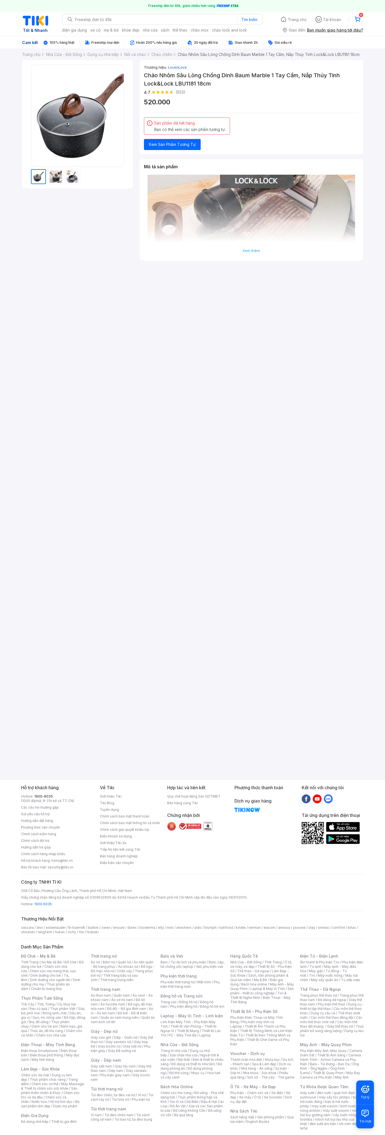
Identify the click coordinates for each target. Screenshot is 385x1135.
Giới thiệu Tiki (111, 796)
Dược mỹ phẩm (65, 1106)
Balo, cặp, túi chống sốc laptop (192, 964)
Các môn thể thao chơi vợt (331, 1019)
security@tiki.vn (60, 867)
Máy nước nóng (330, 975)
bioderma (147, 927)
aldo (197, 927)
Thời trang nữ (104, 956)
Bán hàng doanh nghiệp (119, 856)
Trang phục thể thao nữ (318, 995)
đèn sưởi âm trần (323, 1124)
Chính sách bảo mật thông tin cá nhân (130, 823)
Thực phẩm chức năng (48, 1079)
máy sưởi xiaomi (336, 1110)
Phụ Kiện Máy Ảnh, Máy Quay (323, 1051)
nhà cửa (150, 30)
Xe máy (245, 1097)
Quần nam (121, 995)
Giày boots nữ (109, 1046)
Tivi (312, 975)
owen (105, 927)
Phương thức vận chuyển (40, 827)
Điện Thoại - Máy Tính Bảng (48, 1044)
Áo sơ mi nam (122, 1000)
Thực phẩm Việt (62, 1009)
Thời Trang (273, 962)
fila (81, 932)
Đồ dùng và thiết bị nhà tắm (193, 1064)
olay (311, 927)
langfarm (45, 932)
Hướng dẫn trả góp (36, 847)
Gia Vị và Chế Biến (184, 1102)
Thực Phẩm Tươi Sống (42, 998)
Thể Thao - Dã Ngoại (320, 989)
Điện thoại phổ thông (46, 1055)
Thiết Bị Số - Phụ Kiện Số (253, 1011)
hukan (60, 932)
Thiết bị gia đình (64, 1121)
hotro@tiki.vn (62, 860)
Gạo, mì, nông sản (46, 1017)
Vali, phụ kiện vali (209, 966)
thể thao (180, 30)
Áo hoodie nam (112, 1004)
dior (40, 927)
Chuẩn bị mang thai (46, 989)
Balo (164, 962)
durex (132, 927)
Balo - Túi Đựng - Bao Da (330, 1064)
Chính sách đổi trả (35, 841)
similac (323, 927)
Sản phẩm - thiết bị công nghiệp (262, 991)
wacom (269, 927)
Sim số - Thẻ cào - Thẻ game (270, 1077)
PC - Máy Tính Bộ (183, 1035)
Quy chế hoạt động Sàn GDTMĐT (194, 796)
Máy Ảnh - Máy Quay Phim (326, 1044)
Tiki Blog (107, 803)
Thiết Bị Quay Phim (328, 1073)
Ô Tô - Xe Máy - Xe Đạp (253, 1086)
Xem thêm (251, 250)
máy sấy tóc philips (334, 1097)
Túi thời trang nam (108, 1108)
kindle (241, 927)
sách (165, 30)
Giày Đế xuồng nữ (122, 1051)
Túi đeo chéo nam (118, 1115)
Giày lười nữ (132, 1046)
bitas (352, 927)
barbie (93, 927)
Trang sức (169, 1002)
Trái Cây (27, 1004)
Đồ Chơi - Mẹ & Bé (38, 956)
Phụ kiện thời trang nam (190, 984)
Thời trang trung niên (116, 980)
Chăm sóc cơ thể (45, 1084)
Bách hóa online (254, 984)
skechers (184, 927)
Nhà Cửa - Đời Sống (179, 1044)
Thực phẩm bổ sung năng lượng (332, 1028)
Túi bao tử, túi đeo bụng (133, 1119)
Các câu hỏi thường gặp (40, 807)
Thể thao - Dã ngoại (253, 971)
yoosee (299, 927)
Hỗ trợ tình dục (61, 1102)
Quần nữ (124, 962)
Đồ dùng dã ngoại (332, 1000)
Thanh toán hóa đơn (246, 1059)
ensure (119, 927)
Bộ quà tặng (183, 1115)
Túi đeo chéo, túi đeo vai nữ (113, 1095)
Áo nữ (95, 962)
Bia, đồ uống (38, 1022)
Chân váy (124, 971)
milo (170, 927)
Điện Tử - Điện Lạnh (319, 956)
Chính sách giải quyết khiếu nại (124, 829)
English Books (257, 1121)
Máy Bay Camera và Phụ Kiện (330, 1075)
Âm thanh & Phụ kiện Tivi (319, 962)
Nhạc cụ (197, 1073)
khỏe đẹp (130, 30)
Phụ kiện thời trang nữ (178, 982)
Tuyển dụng (109, 810)
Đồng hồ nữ (188, 1002)
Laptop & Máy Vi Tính (267, 989)
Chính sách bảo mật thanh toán (124, 816)
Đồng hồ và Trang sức (182, 996)
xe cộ (95, 30)
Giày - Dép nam (106, 1060)
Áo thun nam (101, 995)
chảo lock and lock (229, 30)
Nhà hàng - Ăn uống (256, 1068)
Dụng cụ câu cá (323, 1013)
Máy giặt (316, 971)
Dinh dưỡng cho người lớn (50, 980)
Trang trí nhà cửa (174, 1051)
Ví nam (96, 1115)
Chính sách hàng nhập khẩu (43, 854)
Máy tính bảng (43, 1059)
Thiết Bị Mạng (188, 1031)
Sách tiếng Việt (242, 1117)
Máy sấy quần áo (324, 980)
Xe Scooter (273, 1097)
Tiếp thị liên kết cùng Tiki (120, 849)
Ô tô (257, 1097)
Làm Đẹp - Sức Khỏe (40, 1069)
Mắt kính (204, 982)
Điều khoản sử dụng (116, 836)
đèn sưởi (324, 1093)
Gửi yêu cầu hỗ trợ (35, 814)
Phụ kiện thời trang (179, 976)
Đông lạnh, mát (55, 1013)
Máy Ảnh (342, 1077)
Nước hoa (39, 1102)
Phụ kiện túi (141, 1099)
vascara (27, 927)
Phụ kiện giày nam (115, 1075)
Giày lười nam (101, 1066)
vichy (72, 932)
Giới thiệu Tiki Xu (113, 843)
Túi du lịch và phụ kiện (188, 962)
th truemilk (76, 927)
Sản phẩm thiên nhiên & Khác (49, 1090)
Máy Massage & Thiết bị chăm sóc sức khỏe (52, 1086)
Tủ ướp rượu (350, 980)
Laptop (205, 1035)
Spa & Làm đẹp (264, 1064)
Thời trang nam (105, 989)
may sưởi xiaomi (325, 1106)
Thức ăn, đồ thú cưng (46, 1031)
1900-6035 (43, 796)
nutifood (226, 927)
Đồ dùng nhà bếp (34, 1121)
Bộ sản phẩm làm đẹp (50, 1104)
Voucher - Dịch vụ (247, 1053)
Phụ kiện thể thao (331, 1004)
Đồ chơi (70, 962)
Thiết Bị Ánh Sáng (331, 1055)
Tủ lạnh (315, 966)
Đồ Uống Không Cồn (189, 1110)
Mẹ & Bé (260, 980)
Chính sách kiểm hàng (38, 834)
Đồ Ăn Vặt (178, 1106)
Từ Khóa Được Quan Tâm (324, 1086)
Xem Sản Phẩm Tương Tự (172, 144)
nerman (255, 927)
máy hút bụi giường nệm (329, 1112)
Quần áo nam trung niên (119, 1017)
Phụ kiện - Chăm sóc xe (249, 1093)
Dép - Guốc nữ (125, 1037)
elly (161, 927)
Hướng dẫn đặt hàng (37, 821)
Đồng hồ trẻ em (212, 1006)
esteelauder (56, 927)
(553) (180, 92)
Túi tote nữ (120, 1099)
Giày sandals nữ (118, 1042)
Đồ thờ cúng (178, 1073)
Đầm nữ (109, 962)
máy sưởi (307, 1093)
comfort (338, 927)
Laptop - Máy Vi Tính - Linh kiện (192, 1015)
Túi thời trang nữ (107, 1089)
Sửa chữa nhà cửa (184, 1055)
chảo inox (200, 30)
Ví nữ (142, 1095)
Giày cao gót (101, 1037)
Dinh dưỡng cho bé (45, 975)
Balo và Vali (172, 956)
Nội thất (184, 1059)
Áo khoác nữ (128, 966)
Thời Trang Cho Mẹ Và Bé (41, 962)
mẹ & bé (111, 30)
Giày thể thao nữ (340, 1026)
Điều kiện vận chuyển (117, 863)
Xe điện (277, 1093)
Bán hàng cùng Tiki (182, 803)
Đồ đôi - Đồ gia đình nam (126, 1009)
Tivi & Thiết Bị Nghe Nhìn (258, 995)
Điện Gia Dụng (34, 1115)
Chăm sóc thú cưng (176, 1093)
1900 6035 (43, 904)
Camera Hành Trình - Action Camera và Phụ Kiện (330, 1059)
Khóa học (272, 1059)
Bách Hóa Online (177, 1086)
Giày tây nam (125, 1066)
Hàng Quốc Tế (244, 956)
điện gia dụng (74, 30)
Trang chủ (297, 19)
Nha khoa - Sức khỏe (260, 1073)
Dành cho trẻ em (45, 1026)
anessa (284, 927)
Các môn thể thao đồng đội (332, 1017)
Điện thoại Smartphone (39, 1051)
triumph (210, 927)
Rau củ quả (38, 1009)
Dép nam (115, 1071)
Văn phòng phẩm (270, 1117)
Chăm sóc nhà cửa (51, 1035)
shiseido (28, 932)
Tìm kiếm (249, 19)
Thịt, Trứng (46, 1004)
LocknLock (177, 67)
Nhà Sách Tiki (243, 1111)
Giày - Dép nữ (104, 1031)
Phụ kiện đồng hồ (183, 1006)
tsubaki (93, 932)
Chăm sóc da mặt (35, 1075)
